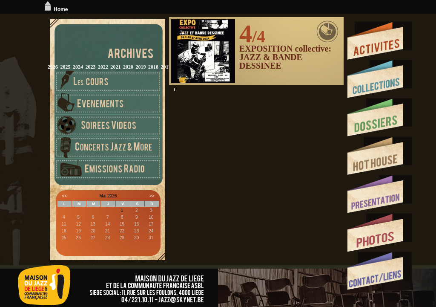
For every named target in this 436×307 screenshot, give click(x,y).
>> (152, 196)
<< (64, 196)
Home (55, 9)
